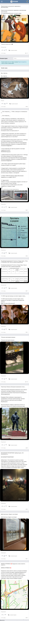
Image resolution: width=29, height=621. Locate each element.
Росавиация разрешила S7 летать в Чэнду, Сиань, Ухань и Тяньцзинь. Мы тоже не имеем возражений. (14, 261)
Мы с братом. (4, 73)
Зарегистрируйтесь (22, 61)
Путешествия (3, 47)
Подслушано (3, 204)
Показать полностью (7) (7, 44)
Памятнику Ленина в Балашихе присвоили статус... (13, 386)
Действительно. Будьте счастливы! (9, 514)
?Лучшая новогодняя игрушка (8, 337)
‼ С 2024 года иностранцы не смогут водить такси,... (13, 296)
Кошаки (2, 100)
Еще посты (2, 620)
